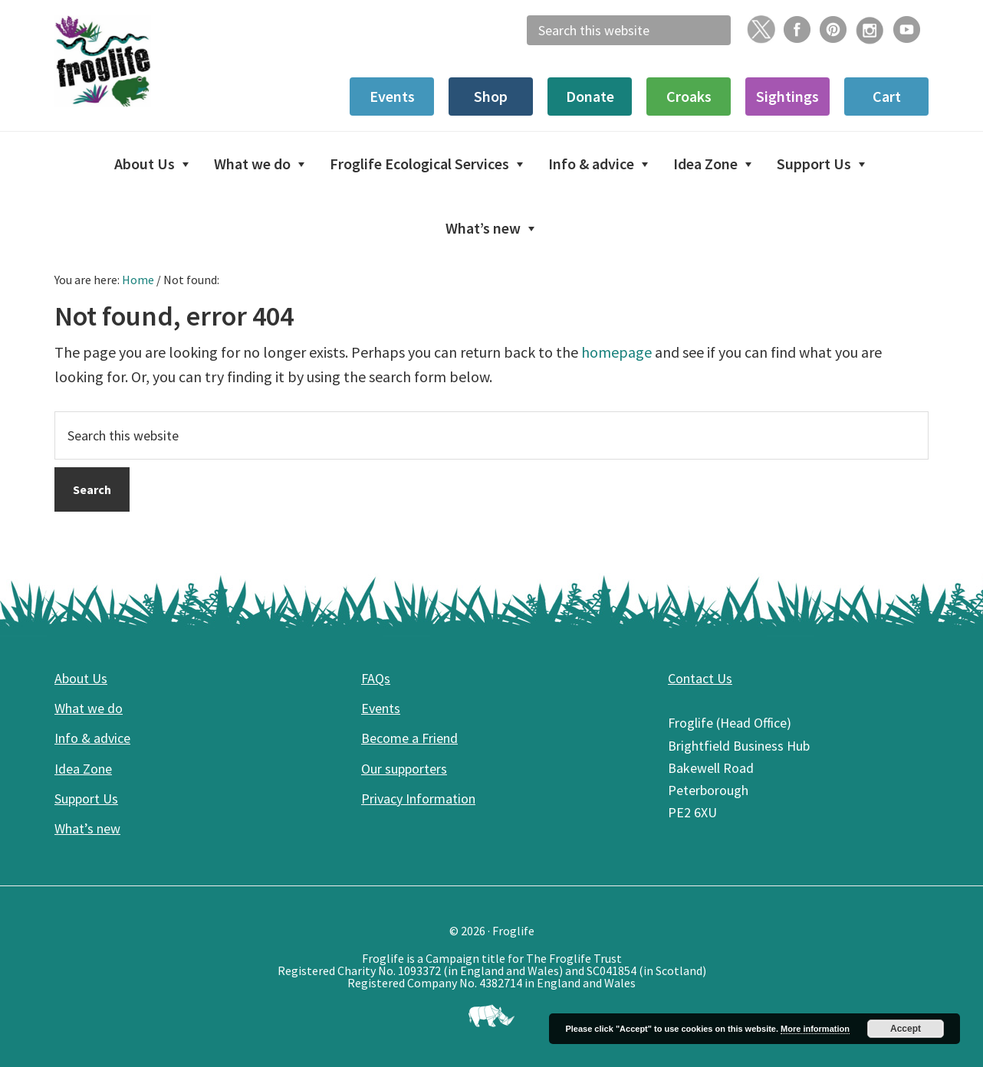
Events (380, 708)
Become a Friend (409, 738)
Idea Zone (83, 768)
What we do (88, 708)
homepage (616, 352)
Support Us (86, 798)
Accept (905, 1028)
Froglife (169, 61)
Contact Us (700, 678)
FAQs (375, 678)
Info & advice (92, 738)
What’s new (87, 828)
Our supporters (404, 768)
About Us (80, 678)
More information (815, 1028)
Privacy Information (418, 798)
